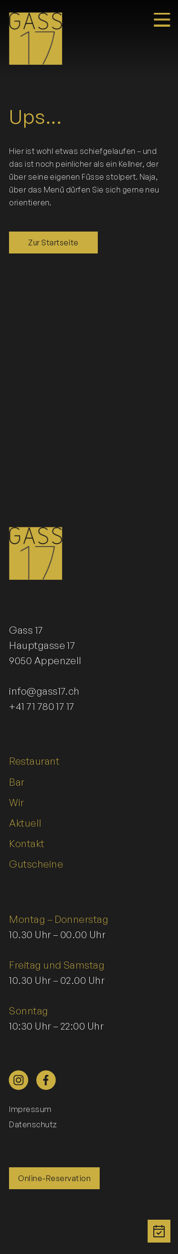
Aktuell (25, 823)
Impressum (30, 1109)
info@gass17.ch (44, 691)
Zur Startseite (53, 242)
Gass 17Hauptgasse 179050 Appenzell (45, 645)
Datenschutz (32, 1124)
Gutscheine (36, 864)
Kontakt (26, 843)
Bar (16, 782)
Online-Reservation (54, 1178)
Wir (16, 802)
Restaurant (34, 761)
